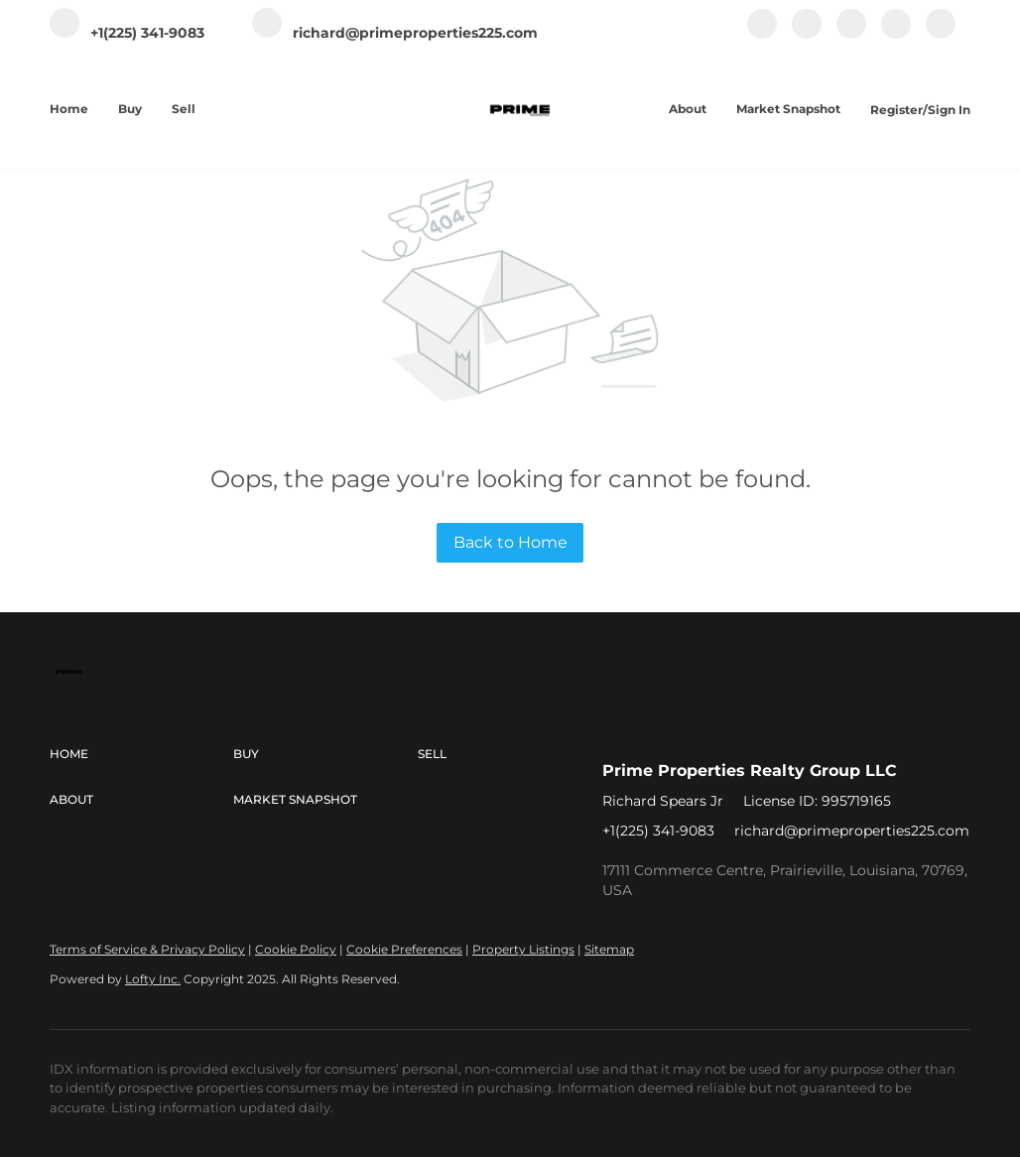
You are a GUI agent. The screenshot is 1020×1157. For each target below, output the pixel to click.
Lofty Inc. (153, 978)
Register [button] (896, 109)
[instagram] (851, 34)
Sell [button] (183, 108)
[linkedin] (807, 34)
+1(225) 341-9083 (658, 830)
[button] (141, 754)
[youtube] (896, 34)
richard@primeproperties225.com (851, 830)
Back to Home (510, 542)
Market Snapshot (788, 108)
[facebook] (762, 34)
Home (69, 108)
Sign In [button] (949, 109)
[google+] (941, 34)
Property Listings (523, 949)
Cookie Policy (295, 949)
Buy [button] (130, 108)
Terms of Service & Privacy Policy (147, 949)
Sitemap (609, 949)
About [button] (687, 108)
